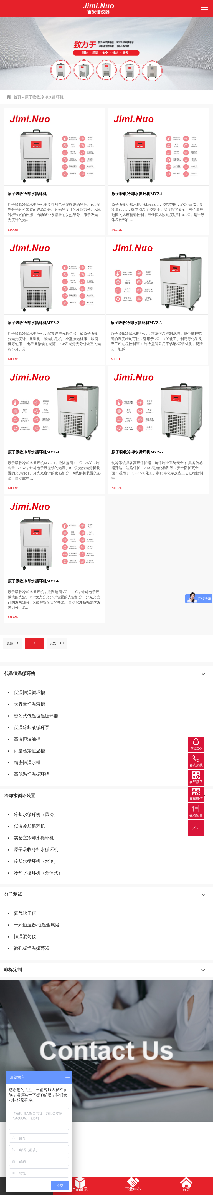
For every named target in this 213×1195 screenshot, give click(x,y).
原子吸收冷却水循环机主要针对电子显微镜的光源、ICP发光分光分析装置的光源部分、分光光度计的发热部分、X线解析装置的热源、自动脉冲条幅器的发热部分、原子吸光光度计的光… (54, 212)
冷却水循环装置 (19, 795)
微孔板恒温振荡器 (31, 948)
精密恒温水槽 (27, 762)
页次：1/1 (57, 643)
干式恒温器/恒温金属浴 (36, 925)
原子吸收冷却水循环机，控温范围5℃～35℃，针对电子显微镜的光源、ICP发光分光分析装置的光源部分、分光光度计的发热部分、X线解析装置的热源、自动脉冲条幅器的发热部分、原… (54, 599)
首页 (17, 97)
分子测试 (13, 894)
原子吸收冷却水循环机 (44, 97)
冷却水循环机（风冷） (36, 814)
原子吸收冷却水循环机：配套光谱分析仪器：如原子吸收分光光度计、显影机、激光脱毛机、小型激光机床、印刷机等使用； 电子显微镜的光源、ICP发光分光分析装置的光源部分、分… (54, 341)
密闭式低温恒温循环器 (36, 715)
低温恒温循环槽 (19, 673)
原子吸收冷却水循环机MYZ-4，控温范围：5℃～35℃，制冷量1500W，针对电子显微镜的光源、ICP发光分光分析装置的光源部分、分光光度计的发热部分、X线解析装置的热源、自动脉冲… (54, 470)
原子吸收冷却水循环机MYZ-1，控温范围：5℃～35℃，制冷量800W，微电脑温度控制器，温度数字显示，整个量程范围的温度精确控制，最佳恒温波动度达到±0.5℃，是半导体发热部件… (157, 212)
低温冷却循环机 (29, 826)
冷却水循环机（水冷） (36, 861)
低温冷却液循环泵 (31, 727)
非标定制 (13, 969)
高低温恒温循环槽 (31, 774)
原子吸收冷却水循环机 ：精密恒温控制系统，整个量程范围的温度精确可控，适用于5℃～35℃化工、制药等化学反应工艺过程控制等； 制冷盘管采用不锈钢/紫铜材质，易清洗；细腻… (157, 341)
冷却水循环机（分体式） (38, 873)
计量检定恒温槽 (29, 750)
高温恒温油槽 (27, 739)
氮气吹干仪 (25, 913)
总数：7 (12, 643)
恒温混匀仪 (25, 936)
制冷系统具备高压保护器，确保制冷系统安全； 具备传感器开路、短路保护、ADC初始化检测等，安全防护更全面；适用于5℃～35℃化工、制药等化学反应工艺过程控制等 (157, 470)
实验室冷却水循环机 (34, 837)
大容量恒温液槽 (29, 704)
